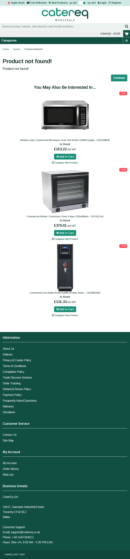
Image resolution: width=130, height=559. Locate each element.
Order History (11, 468)
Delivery (7, 354)
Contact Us (10, 434)
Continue (119, 77)
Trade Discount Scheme (17, 377)
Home (6, 49)
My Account (10, 463)
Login (102, 2)
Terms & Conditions (14, 366)
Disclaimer (9, 412)
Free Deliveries (38, 2)
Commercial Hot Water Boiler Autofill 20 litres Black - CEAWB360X (65, 292)
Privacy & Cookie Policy (17, 360)
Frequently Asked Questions (20, 400)
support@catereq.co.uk (25, 532)
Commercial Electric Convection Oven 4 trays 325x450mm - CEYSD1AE (65, 216)
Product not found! (33, 49)
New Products (60, 2)
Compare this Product (65, 162)
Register (114, 2)
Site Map (8, 440)
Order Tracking (11, 383)
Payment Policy (12, 394)
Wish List (8, 474)
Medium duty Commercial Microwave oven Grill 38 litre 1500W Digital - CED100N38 (65, 140)
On (80, 2)
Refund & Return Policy (17, 389)
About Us (8, 348)
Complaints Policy (13, 371)
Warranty (8, 406)
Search (16, 49)
